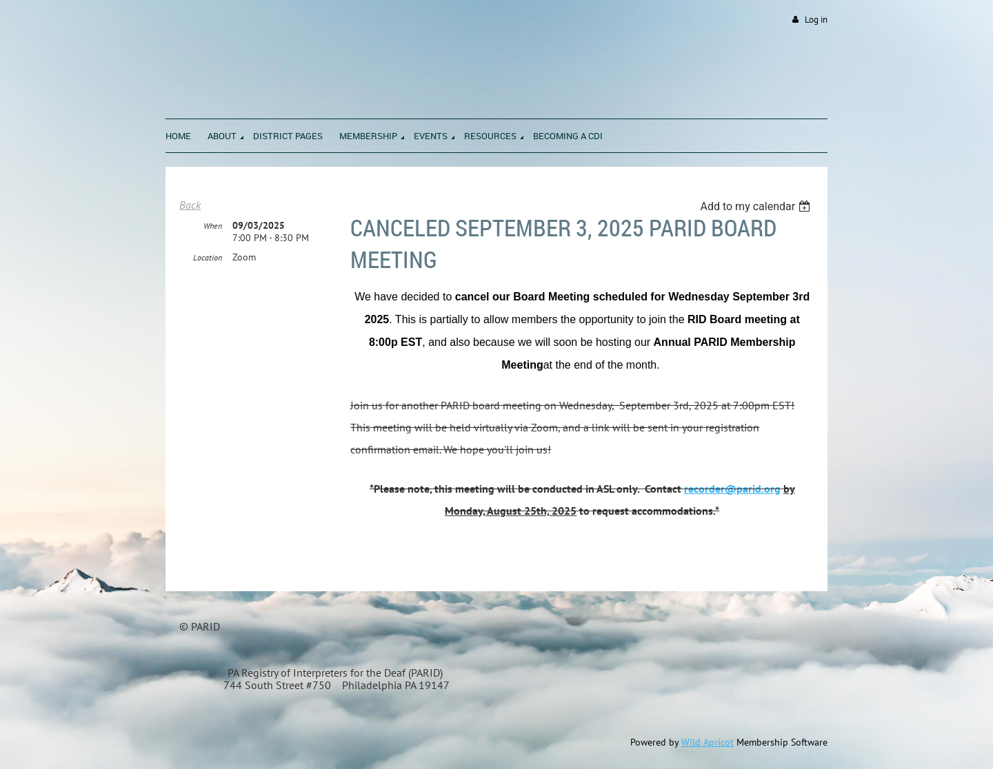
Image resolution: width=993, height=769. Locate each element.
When (212, 226)
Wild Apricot (707, 742)
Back (190, 205)
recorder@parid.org (732, 488)
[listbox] (757, 206)
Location (207, 257)
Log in (816, 19)
